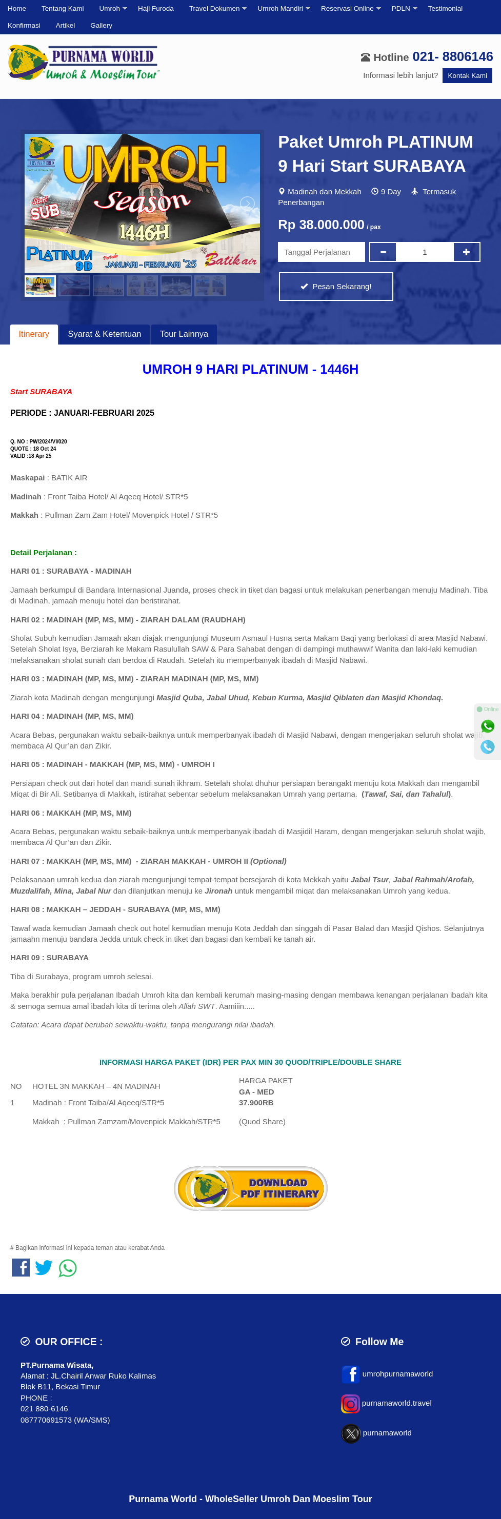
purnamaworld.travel (397, 1403)
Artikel (65, 25)
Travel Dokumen (214, 8)
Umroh (110, 8)
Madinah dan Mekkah (324, 191)
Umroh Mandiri (280, 8)
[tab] (34, 335)
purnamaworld (387, 1432)
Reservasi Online (347, 8)
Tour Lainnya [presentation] (184, 333)
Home (17, 8)
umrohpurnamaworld (398, 1373)
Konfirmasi (24, 25)
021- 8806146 (453, 56)
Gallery (101, 25)
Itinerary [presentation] (34, 333)
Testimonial (445, 8)
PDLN (401, 8)
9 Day (391, 191)
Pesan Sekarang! (335, 286)
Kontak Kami (467, 75)
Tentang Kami (63, 8)
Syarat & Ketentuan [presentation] (104, 333)
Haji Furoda (156, 8)
